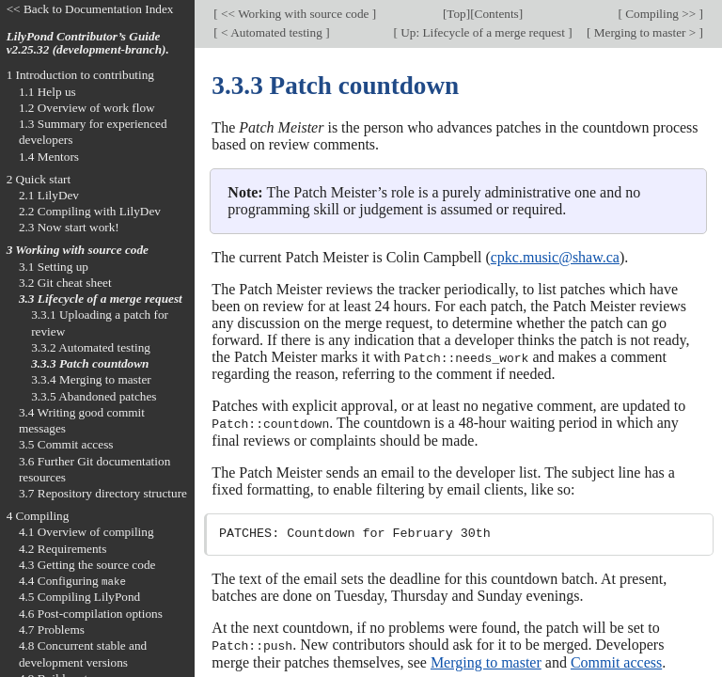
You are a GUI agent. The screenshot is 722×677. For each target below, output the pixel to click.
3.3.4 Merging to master (91, 379)
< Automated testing (271, 32)
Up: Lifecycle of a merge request (483, 32)
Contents (497, 14)
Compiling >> (660, 14)
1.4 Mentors (49, 157)
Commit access (616, 661)
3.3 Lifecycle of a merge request (100, 298)
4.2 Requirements (63, 549)
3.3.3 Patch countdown (90, 363)
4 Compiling (38, 516)
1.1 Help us (47, 92)
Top (456, 14)
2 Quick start (39, 179)
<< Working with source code (295, 14)
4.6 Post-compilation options (91, 613)
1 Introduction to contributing (80, 75)
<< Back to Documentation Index (90, 9)
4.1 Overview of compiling (86, 532)
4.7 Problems (52, 629)
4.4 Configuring (72, 581)
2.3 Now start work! (69, 227)
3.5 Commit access (66, 444)
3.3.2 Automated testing (90, 347)
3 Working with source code (78, 250)
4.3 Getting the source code (87, 565)
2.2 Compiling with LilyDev (90, 211)
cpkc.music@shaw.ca (555, 257)
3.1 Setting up (53, 267)
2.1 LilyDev (49, 195)
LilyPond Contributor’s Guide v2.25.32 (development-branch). (88, 43)
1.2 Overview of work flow (87, 108)
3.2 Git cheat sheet (65, 283)
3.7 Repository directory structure (103, 493)
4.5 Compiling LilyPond (79, 597)
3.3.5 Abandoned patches (93, 396)
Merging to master (486, 661)
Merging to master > (644, 32)
